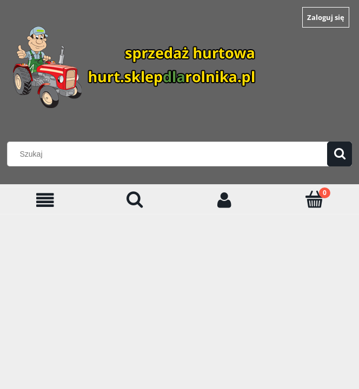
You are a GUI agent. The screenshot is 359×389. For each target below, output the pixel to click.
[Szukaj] (339, 154)
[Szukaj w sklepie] (170, 154)
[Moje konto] (224, 200)
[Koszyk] (314, 199)
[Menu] (44, 200)
